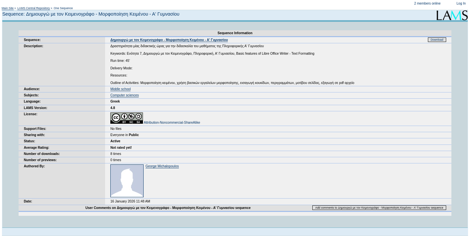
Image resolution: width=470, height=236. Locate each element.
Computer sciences (124, 95)
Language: (32, 101)
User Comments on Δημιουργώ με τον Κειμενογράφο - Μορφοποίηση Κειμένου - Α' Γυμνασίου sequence (168, 208)
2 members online (427, 3)
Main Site (8, 8)
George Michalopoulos (162, 166)
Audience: (32, 89)
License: (30, 114)
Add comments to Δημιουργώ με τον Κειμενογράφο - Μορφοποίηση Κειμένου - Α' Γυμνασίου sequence (379, 207)
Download (437, 39)
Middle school (120, 89)
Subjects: (31, 95)
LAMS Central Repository (33, 8)
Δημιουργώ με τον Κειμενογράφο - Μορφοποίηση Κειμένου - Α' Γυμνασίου (169, 40)
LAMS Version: (35, 108)
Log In (461, 3)
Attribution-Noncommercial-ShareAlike (155, 122)
